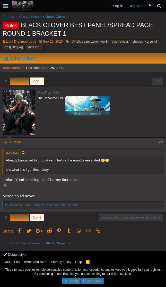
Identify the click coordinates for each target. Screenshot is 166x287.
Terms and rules (35, 262)
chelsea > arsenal (145, 41)
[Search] (158, 6)
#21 (160, 142)
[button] (6, 6)
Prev (19, 81)
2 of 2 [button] (37, 81)
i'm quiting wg (13, 47)
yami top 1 (35, 47)
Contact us (12, 262)
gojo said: (13, 152)
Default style (15, 255)
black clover (120, 41)
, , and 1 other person (43, 205)
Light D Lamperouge (21, 41)
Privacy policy (61, 262)
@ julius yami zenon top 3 (89, 41)
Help (78, 262)
